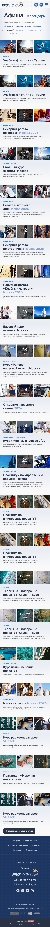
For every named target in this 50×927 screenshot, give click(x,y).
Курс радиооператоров (20, 739)
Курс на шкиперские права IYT (18, 669)
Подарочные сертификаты (25, 841)
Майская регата (25, 703)
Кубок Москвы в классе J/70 (24, 441)
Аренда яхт (37, 845)
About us (32, 863)
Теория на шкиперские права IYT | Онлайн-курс (21, 592)
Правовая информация (25, 904)
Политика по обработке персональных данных (25, 909)
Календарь (36, 16)
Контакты (25, 868)
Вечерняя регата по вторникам (23, 246)
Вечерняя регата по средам (20, 131)
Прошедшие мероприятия (19, 831)
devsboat (31, 921)
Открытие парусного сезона (18, 406)
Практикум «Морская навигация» (19, 777)
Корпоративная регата (18, 845)
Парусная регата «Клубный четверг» (18, 288)
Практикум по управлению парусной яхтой (23, 477)
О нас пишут (31, 850)
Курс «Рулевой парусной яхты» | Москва (21, 366)
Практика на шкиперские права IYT (19, 516)
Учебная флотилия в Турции (24, 60)
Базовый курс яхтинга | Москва (15, 328)
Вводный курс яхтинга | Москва (15, 169)
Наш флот (17, 850)
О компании (19, 863)
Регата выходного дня (16, 207)
